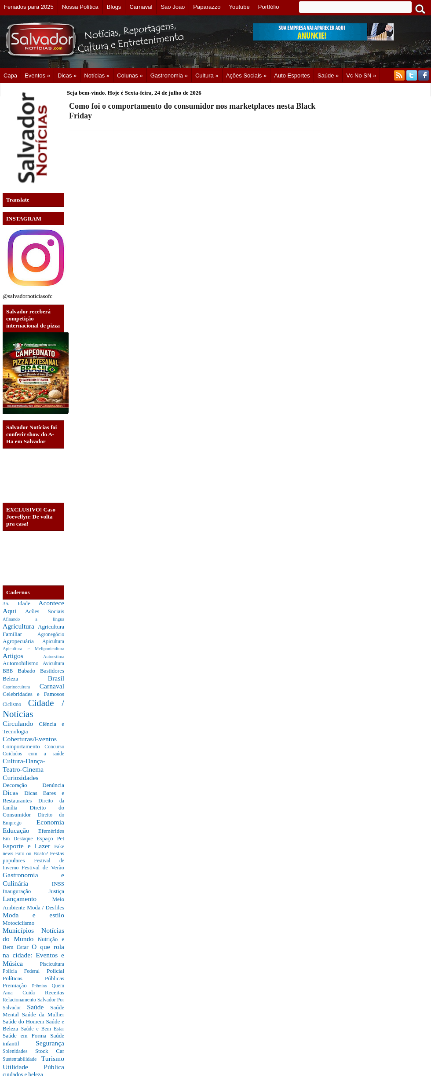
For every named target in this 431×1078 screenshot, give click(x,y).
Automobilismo (23, 663)
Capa (10, 75)
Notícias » (97, 75)
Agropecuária (22, 641)
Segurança (50, 1043)
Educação (20, 830)
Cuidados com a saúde (33, 754)
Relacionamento (20, 1000)
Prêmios (41, 985)
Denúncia (53, 785)
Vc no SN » (361, 75)
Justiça (56, 891)
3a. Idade (20, 603)
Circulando (21, 723)
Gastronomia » (169, 75)
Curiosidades (20, 777)
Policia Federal (25, 971)
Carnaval (52, 686)
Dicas (13, 792)
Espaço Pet (50, 838)
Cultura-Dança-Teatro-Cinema (24, 765)
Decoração (22, 785)
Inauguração (26, 891)
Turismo (52, 1058)
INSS (58, 883)
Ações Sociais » (246, 75)
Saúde (38, 1007)
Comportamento (23, 746)
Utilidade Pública (33, 1067)
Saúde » (328, 75)
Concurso (54, 747)
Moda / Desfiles (45, 907)
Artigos (23, 655)
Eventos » (37, 75)
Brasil (56, 678)
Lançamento (27, 898)
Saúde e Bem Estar (42, 1029)
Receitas (54, 992)
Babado (29, 670)
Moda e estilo (33, 915)
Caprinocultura (21, 686)
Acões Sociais (44, 611)
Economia (50, 822)
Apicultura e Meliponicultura (33, 648)
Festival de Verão (43, 867)
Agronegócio (50, 634)
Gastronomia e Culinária (33, 879)
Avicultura (53, 663)
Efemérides (51, 831)
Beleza (25, 678)
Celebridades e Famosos (33, 694)
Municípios (22, 930)
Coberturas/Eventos (30, 739)
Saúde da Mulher (43, 1014)
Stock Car (49, 1051)
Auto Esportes (292, 75)
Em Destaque (20, 839)
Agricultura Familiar (33, 630)
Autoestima (53, 656)
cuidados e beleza (23, 1074)
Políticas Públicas (33, 978)
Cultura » (207, 75)
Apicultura (53, 641)
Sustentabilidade (22, 1059)
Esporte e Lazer (28, 846)
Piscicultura (52, 964)
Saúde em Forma (26, 1035)
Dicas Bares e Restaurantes (33, 797)
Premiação (17, 985)
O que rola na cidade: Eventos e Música (33, 955)
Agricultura (20, 626)
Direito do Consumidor (33, 811)
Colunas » (130, 75)
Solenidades (19, 1051)
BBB (10, 671)
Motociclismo (18, 923)
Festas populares (33, 857)
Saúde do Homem (24, 1021)
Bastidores (52, 670)
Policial (55, 971)
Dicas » (67, 75)
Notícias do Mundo (33, 934)
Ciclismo (15, 704)
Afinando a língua (33, 619)
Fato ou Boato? (32, 854)
